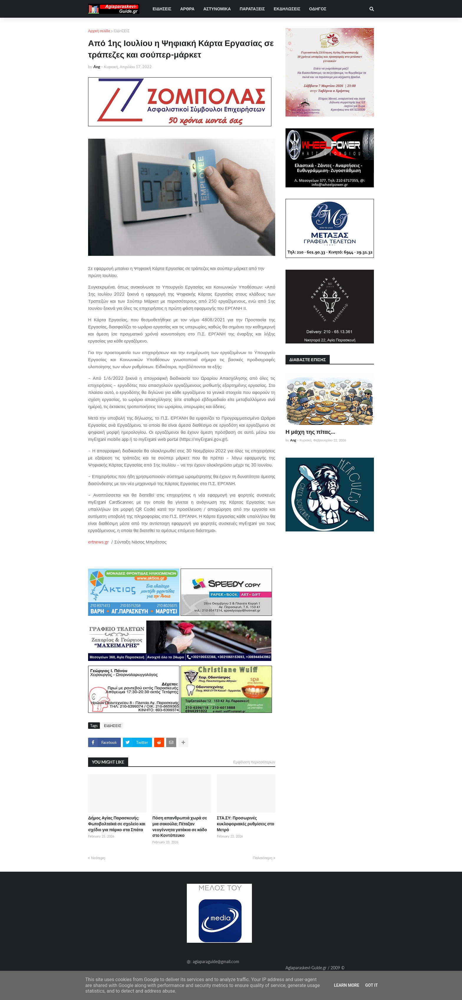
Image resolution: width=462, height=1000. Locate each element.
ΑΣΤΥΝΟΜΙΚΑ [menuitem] (217, 8)
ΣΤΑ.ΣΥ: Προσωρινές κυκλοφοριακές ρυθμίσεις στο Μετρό (245, 823)
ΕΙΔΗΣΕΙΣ (122, 31)
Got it (371, 985)
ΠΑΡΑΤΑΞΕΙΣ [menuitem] (252, 8)
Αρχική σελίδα (99, 31)
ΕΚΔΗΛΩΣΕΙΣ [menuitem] (287, 8)
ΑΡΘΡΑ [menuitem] (187, 8)
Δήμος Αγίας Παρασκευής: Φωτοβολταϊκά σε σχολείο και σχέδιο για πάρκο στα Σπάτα (116, 823)
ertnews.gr (98, 541)
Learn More (346, 985)
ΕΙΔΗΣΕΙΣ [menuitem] (162, 8)
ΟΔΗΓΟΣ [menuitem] (317, 8)
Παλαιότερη (262, 857)
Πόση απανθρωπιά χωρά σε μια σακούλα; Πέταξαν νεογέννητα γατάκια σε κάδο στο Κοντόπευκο (179, 826)
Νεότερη (98, 857)
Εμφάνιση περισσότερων (254, 762)
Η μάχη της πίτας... (310, 431)
